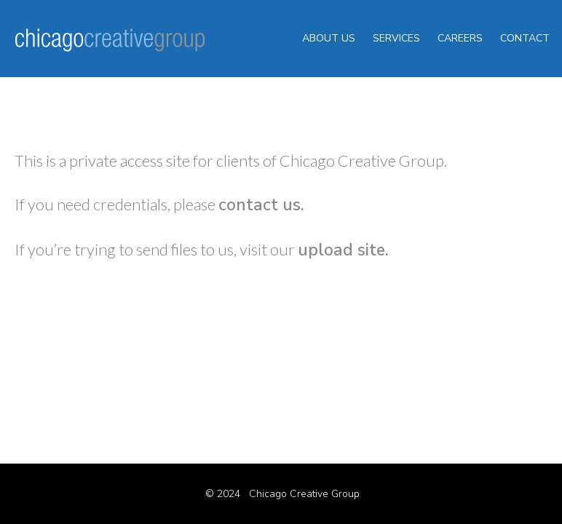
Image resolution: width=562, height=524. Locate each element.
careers (460, 38)
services (396, 38)
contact (525, 38)
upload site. (343, 250)
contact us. (261, 205)
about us (328, 38)
